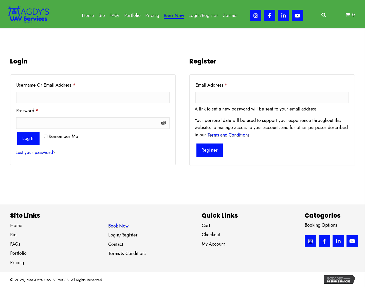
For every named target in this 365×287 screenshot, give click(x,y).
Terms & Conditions (127, 253)
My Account (213, 244)
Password (36, 110)
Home (16, 225)
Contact (115, 244)
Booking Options (321, 225)
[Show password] (163, 123)
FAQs (15, 244)
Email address (220, 84)
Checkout (211, 234)
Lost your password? (35, 152)
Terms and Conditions (228, 135)
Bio (13, 234)
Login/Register (123, 235)
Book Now (118, 225)
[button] (255, 15)
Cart (206, 225)
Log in (28, 138)
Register (210, 150)
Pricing (17, 262)
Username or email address (54, 84)
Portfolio (18, 253)
